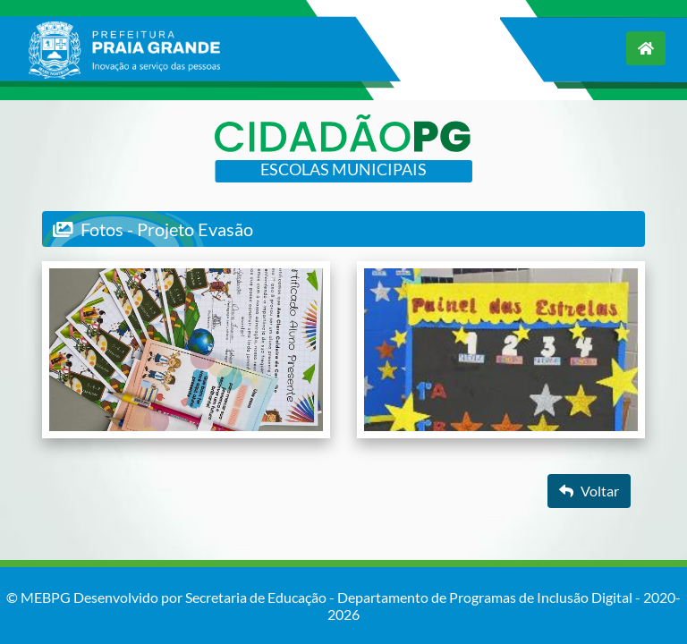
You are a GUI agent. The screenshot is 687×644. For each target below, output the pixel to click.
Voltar (589, 490)
